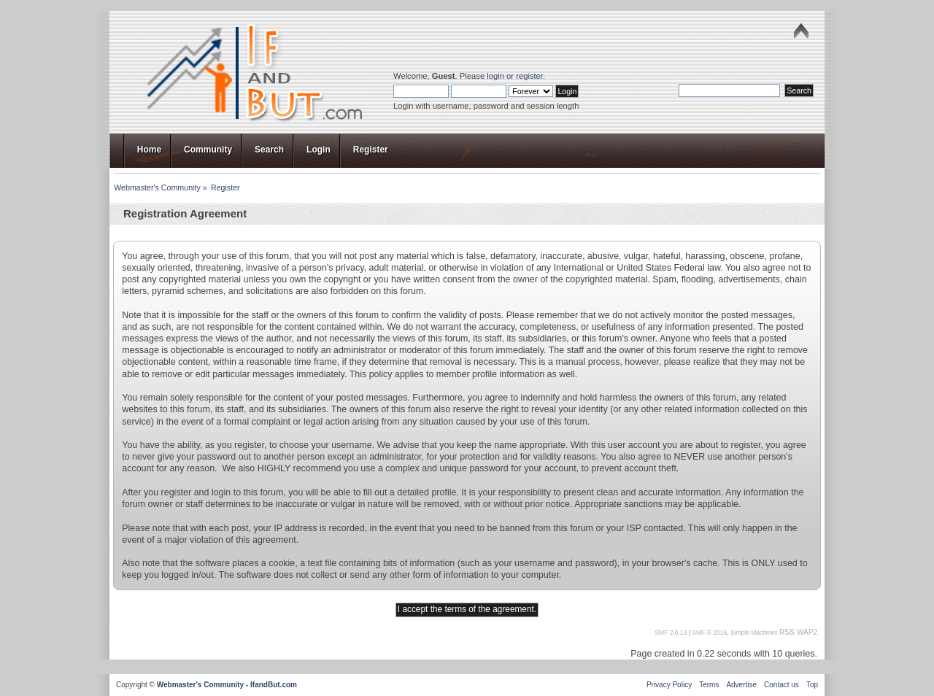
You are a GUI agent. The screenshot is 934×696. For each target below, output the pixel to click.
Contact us (781, 685)
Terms (709, 685)
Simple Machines (754, 632)
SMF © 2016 (709, 632)
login (495, 75)
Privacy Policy (669, 685)
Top (812, 685)
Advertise (741, 685)
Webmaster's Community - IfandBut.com (227, 685)
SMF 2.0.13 (671, 632)
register (529, 75)
